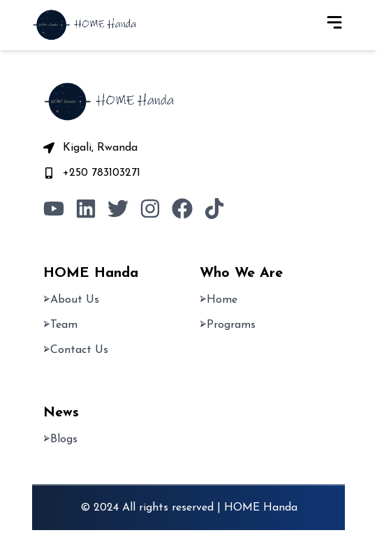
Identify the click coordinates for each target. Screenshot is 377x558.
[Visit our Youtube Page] (53, 208)
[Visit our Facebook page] (182, 208)
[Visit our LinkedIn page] (85, 208)
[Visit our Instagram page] (150, 208)
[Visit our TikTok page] (214, 208)
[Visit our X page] (118, 208)
